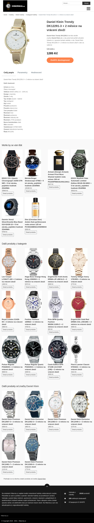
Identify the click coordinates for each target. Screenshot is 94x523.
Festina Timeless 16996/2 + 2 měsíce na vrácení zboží (34, 321)
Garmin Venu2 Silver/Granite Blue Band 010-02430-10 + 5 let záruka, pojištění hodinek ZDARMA (12, 224)
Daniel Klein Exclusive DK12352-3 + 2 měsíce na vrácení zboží (35, 421)
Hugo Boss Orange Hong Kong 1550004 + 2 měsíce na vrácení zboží (35, 279)
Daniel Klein (32, 386)
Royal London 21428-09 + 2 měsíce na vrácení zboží (12, 321)
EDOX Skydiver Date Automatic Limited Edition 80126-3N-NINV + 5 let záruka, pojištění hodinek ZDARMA (81, 183)
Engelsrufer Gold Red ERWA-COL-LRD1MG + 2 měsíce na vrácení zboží (81, 321)
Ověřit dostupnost (60, 60)
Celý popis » (51, 49)
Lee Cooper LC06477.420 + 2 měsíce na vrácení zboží (12, 279)
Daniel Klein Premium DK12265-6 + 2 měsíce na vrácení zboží (35, 464)
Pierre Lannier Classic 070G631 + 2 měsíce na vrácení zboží (80, 367)
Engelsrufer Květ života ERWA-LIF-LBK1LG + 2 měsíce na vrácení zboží (58, 279)
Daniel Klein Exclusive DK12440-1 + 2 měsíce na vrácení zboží (81, 421)
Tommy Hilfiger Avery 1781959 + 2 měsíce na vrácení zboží (80, 279)
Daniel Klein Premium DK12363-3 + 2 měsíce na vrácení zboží (58, 421)
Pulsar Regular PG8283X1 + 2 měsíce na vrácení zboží (12, 367)
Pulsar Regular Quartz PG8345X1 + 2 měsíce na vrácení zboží (35, 367)
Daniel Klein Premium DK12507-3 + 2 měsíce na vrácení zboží (12, 421)
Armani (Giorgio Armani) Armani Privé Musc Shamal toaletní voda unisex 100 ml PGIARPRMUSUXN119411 (58, 177)
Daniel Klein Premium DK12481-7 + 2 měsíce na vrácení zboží (12, 464)
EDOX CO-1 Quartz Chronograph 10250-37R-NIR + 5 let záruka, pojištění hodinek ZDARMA (12, 183)
